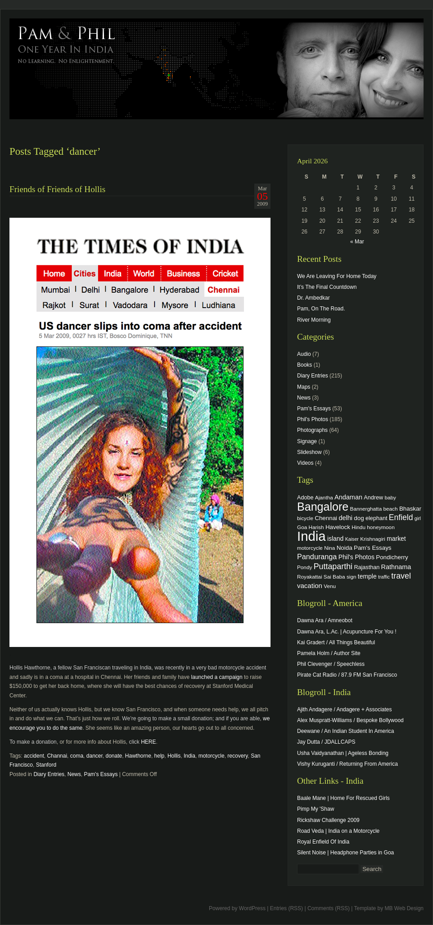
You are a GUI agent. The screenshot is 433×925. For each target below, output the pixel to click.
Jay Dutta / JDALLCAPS (326, 742)
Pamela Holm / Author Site (329, 653)
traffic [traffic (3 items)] (384, 576)
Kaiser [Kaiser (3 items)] (352, 539)
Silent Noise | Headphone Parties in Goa (345, 852)
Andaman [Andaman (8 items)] (348, 497)
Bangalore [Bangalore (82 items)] (322, 506)
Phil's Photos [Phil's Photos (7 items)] (356, 557)
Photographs (312, 430)
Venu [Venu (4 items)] (330, 586)
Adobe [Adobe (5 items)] (305, 497)
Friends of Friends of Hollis (57, 189)
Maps (303, 387)
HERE (148, 742)
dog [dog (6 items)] (359, 518)
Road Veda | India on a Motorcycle (338, 831)
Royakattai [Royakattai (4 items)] (309, 576)
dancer (94, 756)
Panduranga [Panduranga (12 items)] (317, 556)
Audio (304, 354)
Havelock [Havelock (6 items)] (337, 527)
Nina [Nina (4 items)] (329, 548)
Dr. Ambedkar (313, 298)
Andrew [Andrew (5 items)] (373, 497)
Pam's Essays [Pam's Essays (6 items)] (373, 547)
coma (76, 756)
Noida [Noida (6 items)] (344, 547)
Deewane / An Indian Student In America (345, 731)
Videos (305, 463)
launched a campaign (217, 677)
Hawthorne (138, 756)
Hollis (173, 756)
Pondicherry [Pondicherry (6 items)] (392, 557)
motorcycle (211, 756)
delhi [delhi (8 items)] (345, 517)
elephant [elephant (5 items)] (376, 518)
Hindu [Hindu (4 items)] (358, 527)
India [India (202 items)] (311, 536)
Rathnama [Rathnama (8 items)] (396, 566)
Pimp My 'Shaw (315, 809)
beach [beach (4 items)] (390, 509)
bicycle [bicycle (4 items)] (305, 518)
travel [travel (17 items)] (401, 575)
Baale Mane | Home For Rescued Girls (343, 798)
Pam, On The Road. (321, 308)
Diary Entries (48, 774)
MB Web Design (404, 908)
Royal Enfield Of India (323, 842)
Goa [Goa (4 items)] (302, 527)
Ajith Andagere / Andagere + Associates (344, 709)
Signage (307, 441)
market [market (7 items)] (396, 538)
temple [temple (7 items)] (367, 576)
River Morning (314, 320)
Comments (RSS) (328, 908)
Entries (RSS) (286, 908)
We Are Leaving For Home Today (336, 276)
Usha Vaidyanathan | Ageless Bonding (342, 753)
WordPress (252, 908)
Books (304, 365)
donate (113, 756)
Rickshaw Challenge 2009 (328, 820)
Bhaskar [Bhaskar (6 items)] (410, 508)
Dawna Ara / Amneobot (324, 620)
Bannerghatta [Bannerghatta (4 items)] (366, 509)
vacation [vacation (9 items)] (309, 585)
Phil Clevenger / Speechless (331, 664)
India (189, 756)
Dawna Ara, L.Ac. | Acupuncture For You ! (347, 632)
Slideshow (309, 452)
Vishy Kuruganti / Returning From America (347, 764)
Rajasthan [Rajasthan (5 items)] (366, 567)
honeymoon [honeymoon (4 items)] (380, 527)
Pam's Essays (100, 774)
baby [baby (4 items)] (390, 497)
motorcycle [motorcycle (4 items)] (310, 548)
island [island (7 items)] (335, 538)
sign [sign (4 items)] (351, 576)
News (74, 774)
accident (34, 756)
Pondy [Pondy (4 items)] (304, 567)
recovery (237, 756)
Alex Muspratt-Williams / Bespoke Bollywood (350, 720)
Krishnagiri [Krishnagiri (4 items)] (372, 539)
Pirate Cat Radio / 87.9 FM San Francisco (347, 675)
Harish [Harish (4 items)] (316, 527)
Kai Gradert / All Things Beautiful (336, 642)
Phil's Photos (312, 419)
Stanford (46, 765)
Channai (57, 756)
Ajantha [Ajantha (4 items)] (324, 497)
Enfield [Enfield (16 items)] (401, 517)
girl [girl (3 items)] (418, 518)
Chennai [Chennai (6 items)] (326, 518)
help (159, 756)
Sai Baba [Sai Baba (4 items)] (334, 576)
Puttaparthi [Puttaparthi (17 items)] (333, 566)
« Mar (357, 241)
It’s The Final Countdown (326, 287)
